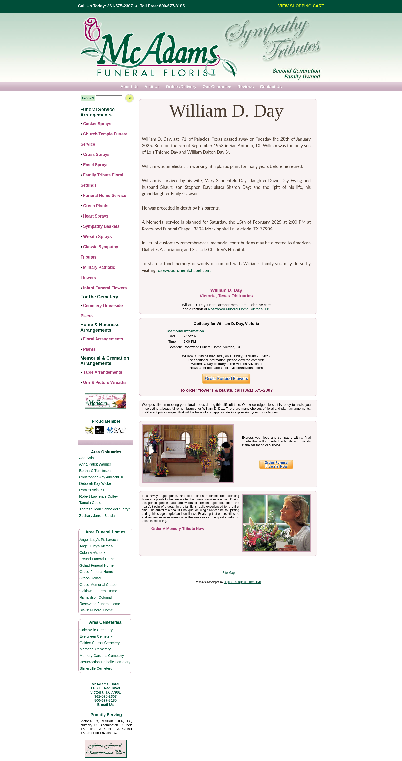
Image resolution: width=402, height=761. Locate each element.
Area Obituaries (106, 452)
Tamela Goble (90, 503)
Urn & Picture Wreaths (105, 382)
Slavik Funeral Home (96, 610)
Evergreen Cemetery (96, 636)
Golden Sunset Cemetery (99, 643)
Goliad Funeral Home (96, 565)
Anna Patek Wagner (95, 464)
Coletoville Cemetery (96, 630)
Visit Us (152, 87)
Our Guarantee (217, 87)
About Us (129, 87)
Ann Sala (86, 458)
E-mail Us (105, 705)
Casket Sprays (97, 124)
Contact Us (271, 87)
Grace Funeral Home (96, 572)
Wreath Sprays (97, 236)
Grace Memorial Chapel (98, 584)
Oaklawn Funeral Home (98, 591)
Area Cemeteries (105, 622)
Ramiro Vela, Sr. (92, 490)
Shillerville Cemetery (95, 668)
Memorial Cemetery (95, 649)
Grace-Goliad (90, 578)
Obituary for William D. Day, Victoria (226, 323)
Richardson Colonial (95, 597)
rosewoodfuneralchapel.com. (183, 270)
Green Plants (95, 206)
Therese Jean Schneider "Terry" (104, 509)
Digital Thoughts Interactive (242, 582)
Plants (89, 349)
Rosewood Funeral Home (99, 604)
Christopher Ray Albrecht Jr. (101, 477)
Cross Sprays (96, 154)
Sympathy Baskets (101, 226)
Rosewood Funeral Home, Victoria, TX (238, 309)
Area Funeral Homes (105, 532)
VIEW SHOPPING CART (301, 6)
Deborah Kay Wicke (95, 483)
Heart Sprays (95, 216)
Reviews (245, 87)
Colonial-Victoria (92, 552)
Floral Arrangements (103, 339)
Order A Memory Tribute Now (177, 528)
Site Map (229, 573)
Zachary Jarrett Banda (97, 515)
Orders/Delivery (181, 87)
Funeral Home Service (104, 195)
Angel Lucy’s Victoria (96, 546)
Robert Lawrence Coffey (98, 496)
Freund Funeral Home (97, 559)
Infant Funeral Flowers (105, 288)
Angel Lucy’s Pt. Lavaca (98, 540)
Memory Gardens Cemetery (101, 656)
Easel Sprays (96, 165)
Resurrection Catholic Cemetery (104, 662)
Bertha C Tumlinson (95, 471)
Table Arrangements (102, 372)
